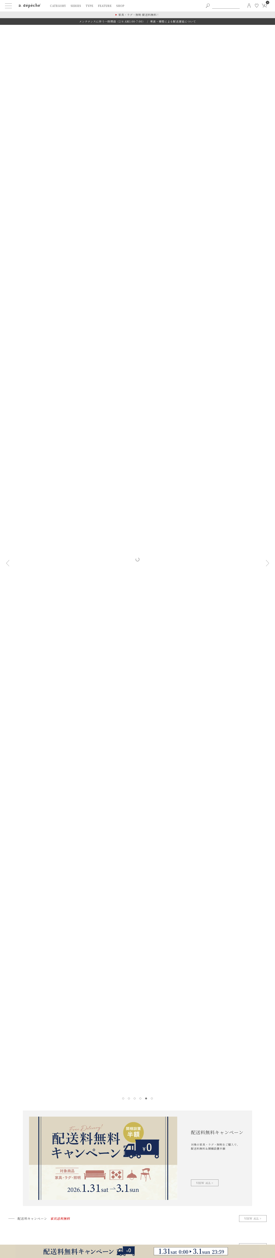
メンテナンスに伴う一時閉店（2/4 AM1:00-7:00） (112, 21)
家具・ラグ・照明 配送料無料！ (138, 15)
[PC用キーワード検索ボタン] (207, 5)
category (58, 6)
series (76, 6)
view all (251, 1218)
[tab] (123, 1098)
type (89, 6)
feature (105, 6)
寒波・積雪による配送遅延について (173, 21)
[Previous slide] (7, 563)
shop (120, 6)
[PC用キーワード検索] (226, 6)
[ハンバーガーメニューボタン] (8, 6)
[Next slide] (267, 563)
